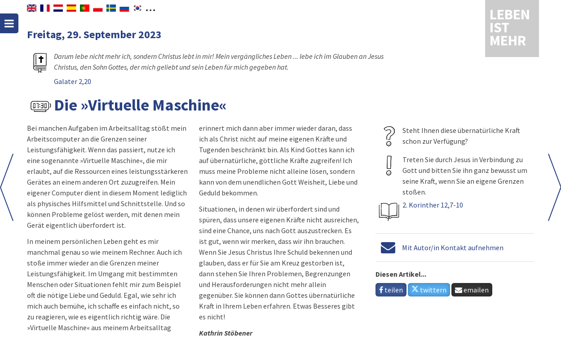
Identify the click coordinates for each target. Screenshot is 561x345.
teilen (391, 289)
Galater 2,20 (72, 81)
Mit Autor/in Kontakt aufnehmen (453, 247)
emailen (472, 289)
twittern (428, 289)
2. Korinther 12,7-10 (432, 204)
